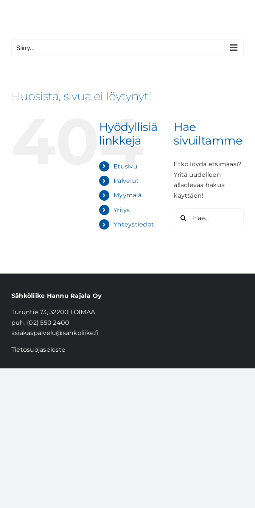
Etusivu (125, 166)
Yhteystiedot (134, 224)
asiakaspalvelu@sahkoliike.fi (55, 333)
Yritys (122, 210)
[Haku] (183, 217)
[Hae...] (209, 217)
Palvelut (126, 180)
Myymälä (127, 195)
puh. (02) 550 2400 (40, 322)
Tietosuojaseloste (38, 349)
